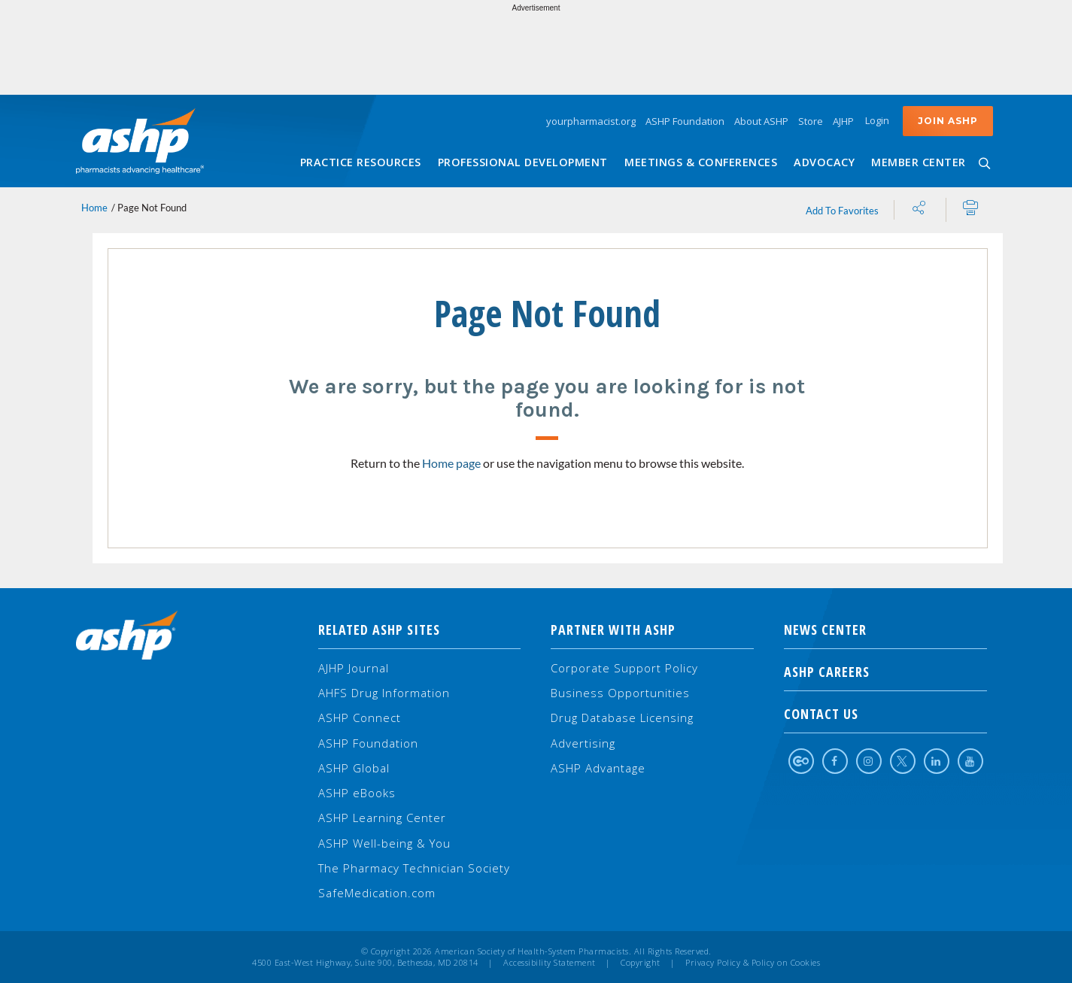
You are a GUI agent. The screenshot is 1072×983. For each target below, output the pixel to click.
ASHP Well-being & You (384, 843)
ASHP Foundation (684, 121)
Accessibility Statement (549, 962)
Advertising (583, 743)
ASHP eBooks (357, 792)
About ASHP (761, 121)
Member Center (918, 162)
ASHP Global (354, 767)
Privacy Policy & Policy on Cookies (752, 962)
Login (877, 120)
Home (94, 208)
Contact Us (885, 714)
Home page (451, 463)
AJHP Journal (353, 667)
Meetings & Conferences (700, 162)
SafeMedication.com (377, 892)
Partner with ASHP (613, 629)
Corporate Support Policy (624, 667)
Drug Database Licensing (622, 717)
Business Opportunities (620, 692)
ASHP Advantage (598, 767)
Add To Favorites (842, 211)
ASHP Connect (359, 717)
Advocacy (824, 162)
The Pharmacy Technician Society (414, 867)
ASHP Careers (885, 672)
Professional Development (523, 162)
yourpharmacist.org (591, 121)
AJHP (843, 121)
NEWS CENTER (885, 629)
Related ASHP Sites (379, 629)
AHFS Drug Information (384, 692)
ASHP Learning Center (382, 817)
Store (810, 121)
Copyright (641, 962)
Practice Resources (360, 162)
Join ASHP (948, 120)
